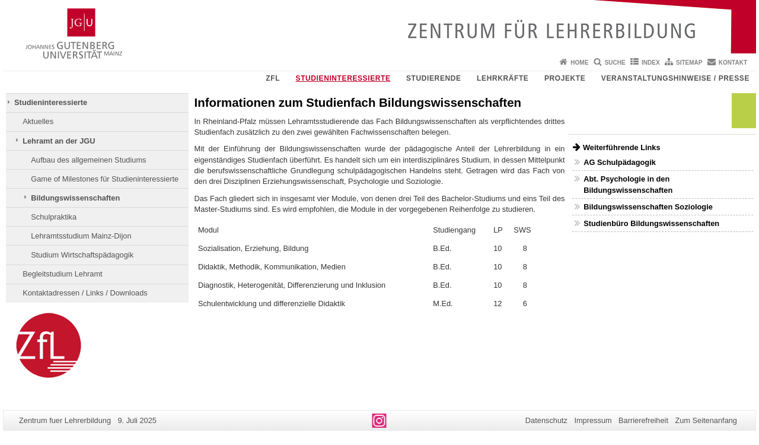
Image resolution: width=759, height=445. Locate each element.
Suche (615, 62)
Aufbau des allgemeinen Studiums (88, 159)
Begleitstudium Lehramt (62, 273)
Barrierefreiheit (643, 420)
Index (651, 62)
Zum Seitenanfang (706, 420)
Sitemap (689, 62)
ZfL (273, 78)
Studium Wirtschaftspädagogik (82, 254)
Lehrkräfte (502, 78)
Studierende (433, 78)
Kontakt (733, 62)
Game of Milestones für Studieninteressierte (104, 178)
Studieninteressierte (343, 78)
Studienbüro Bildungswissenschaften (651, 223)
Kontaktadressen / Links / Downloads (85, 292)
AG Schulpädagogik (619, 162)
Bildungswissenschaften (75, 197)
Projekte (564, 78)
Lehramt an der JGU (59, 140)
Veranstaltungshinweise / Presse (675, 78)
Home (579, 62)
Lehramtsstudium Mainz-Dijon (81, 235)
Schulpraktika (53, 216)
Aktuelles (38, 121)
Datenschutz (546, 420)
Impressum (592, 420)
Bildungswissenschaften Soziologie (648, 206)
